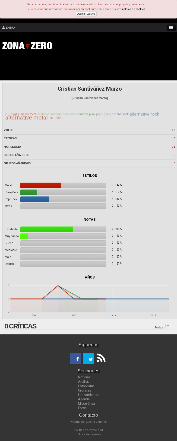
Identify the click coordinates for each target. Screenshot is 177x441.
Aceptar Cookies (86, 13)
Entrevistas (86, 386)
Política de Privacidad (88, 430)
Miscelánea (86, 403)
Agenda (84, 399)
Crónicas (84, 390)
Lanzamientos (88, 395)
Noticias (84, 377)
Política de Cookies (88, 434)
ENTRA (8, 27)
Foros (82, 408)
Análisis (83, 381)
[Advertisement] (72, 66)
